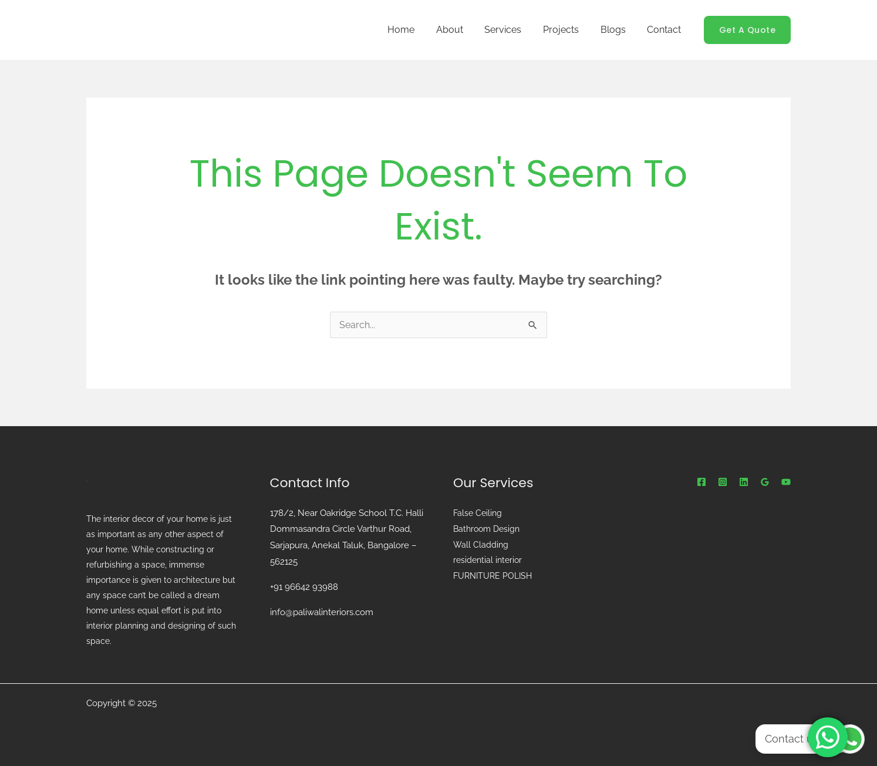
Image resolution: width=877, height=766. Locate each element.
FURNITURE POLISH (492, 574)
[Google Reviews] (765, 482)
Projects (568, 29)
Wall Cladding (480, 543)
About (461, 29)
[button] (747, 30)
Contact (666, 29)
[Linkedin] (743, 482)
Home (416, 29)
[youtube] (786, 482)
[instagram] (722, 482)
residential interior (487, 558)
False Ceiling (477, 513)
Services (512, 29)
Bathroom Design (486, 528)
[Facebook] (701, 482)
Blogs (617, 29)
